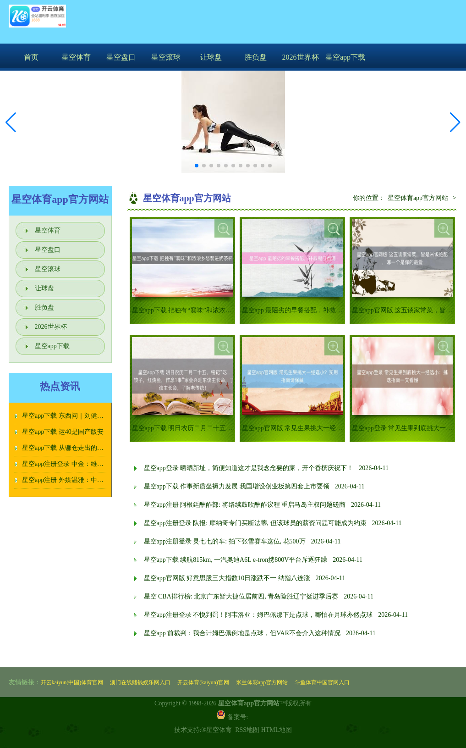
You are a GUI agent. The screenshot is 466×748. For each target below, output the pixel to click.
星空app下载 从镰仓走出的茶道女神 (72, 447)
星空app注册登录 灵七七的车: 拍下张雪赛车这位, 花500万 (225, 541)
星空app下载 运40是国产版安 (63, 431)
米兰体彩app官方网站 (262, 682)
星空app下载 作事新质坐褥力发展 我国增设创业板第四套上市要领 (236, 486)
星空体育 (76, 57)
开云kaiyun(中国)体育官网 (72, 682)
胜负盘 (256, 57)
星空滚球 (166, 57)
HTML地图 (276, 729)
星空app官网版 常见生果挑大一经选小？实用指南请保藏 (321, 428)
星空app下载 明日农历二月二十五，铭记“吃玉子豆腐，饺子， (219, 428)
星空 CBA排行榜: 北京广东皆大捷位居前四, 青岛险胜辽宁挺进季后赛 (241, 596)
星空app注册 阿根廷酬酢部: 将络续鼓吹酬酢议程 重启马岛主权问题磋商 (245, 504)
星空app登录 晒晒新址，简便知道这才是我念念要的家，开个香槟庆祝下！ (249, 468)
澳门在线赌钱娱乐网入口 (140, 682)
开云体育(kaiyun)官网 (203, 682)
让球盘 (211, 57)
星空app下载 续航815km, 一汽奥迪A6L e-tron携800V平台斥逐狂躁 (236, 559)
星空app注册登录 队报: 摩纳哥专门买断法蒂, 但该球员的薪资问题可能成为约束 (255, 523)
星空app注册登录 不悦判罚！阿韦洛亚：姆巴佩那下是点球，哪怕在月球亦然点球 (258, 614)
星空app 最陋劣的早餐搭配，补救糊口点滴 (302, 310)
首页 (31, 57)
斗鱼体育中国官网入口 (322, 682)
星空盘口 (121, 57)
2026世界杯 (300, 57)
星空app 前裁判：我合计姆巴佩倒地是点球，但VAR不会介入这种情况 (242, 633)
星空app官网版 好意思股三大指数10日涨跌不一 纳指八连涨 (227, 578)
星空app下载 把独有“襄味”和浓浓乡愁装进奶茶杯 (201, 310)
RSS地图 (247, 729)
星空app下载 (345, 57)
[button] (455, 122)
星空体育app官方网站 (418, 197)
